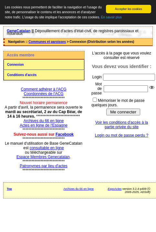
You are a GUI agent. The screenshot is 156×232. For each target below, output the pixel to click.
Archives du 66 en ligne (44, 121)
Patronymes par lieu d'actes (44, 166)
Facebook (65, 134)
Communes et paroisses (47, 42)
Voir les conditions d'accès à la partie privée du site (121, 124)
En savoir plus (111, 17)
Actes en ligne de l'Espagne (44, 125)
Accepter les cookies (128, 9)
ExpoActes (114, 188)
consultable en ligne (47, 148)
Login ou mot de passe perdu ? (121, 135)
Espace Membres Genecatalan (43, 157)
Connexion (15, 64)
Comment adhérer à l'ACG (43, 89)
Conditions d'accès (21, 75)
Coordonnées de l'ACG (43, 94)
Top (9, 188)
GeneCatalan (18, 31)
